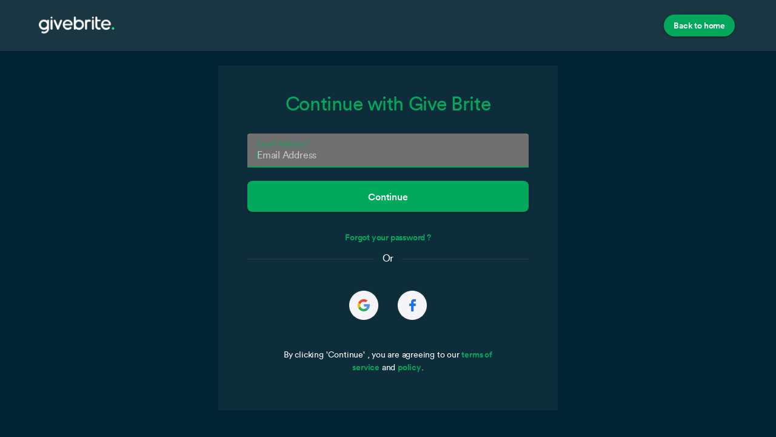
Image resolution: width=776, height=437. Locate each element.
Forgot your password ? (388, 237)
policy (409, 367)
